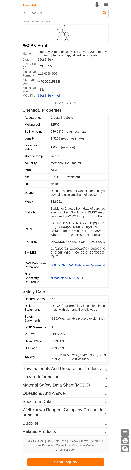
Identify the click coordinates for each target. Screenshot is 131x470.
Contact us (63, 445)
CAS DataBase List (36, 21)
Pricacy (73, 441)
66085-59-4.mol (49, 95)
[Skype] (125, 448)
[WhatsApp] (125, 440)
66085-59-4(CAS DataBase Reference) (78, 265)
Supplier (30, 423)
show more (63, 102)
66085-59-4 (47, 21)
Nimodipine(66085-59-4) (67, 278)
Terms (85, 441)
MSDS (31, 441)
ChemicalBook (26, 21)
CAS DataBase (56, 441)
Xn (53, 299)
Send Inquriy (65, 462)
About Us (97, 441)
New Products (45, 445)
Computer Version (84, 445)
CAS (41, 441)
